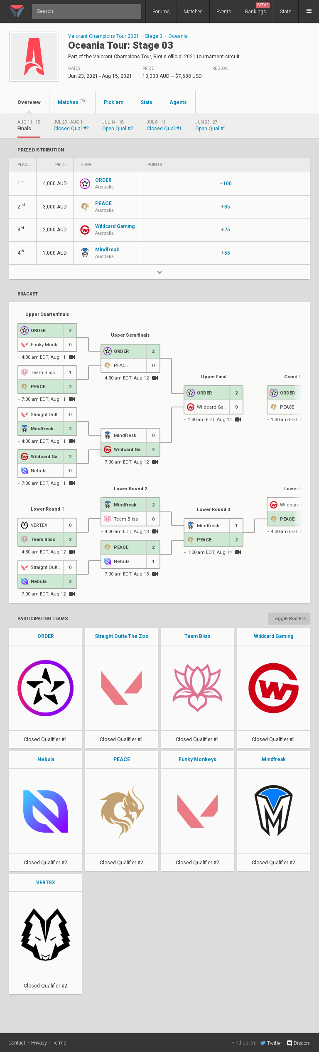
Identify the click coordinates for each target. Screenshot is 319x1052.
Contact (16, 1042)
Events (223, 12)
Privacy (39, 1042)
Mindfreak (274, 759)
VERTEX (45, 883)
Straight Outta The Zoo (122, 636)
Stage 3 (153, 36)
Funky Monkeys (197, 759)
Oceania (178, 36)
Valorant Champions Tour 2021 (103, 36)
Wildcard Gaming (273, 636)
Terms (59, 1042)
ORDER (45, 636)
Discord (298, 1043)
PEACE (121, 759)
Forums (161, 12)
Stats (286, 12)
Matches (193, 12)
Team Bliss (197, 636)
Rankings (257, 8)
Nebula (45, 759)
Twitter (271, 1043)
